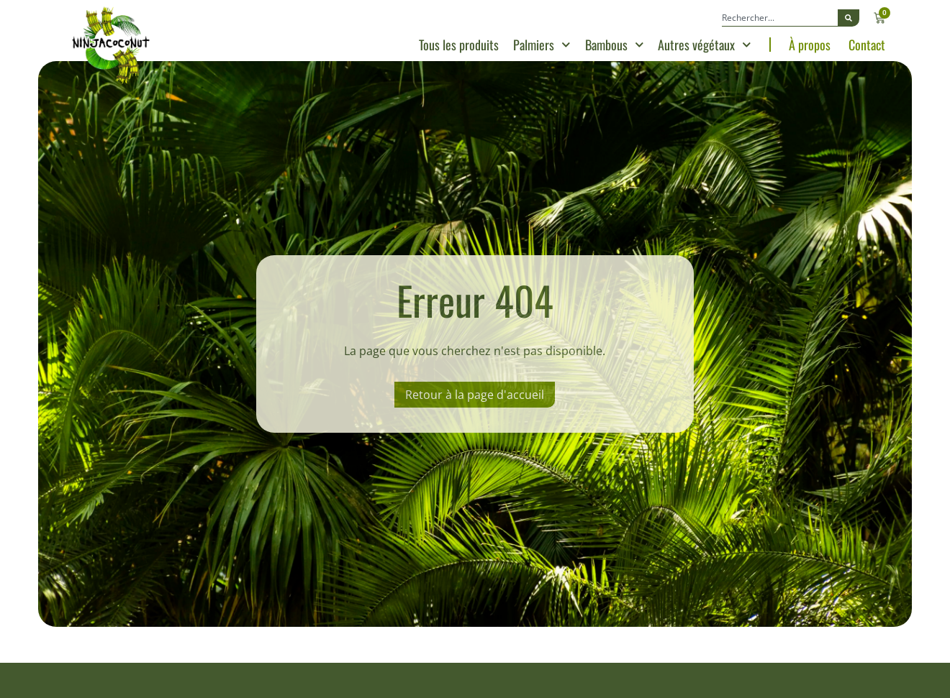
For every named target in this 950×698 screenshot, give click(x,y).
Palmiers (542, 44)
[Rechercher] (848, 18)
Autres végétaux (704, 44)
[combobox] (780, 18)
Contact (867, 44)
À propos (810, 44)
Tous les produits (459, 44)
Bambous (614, 44)
